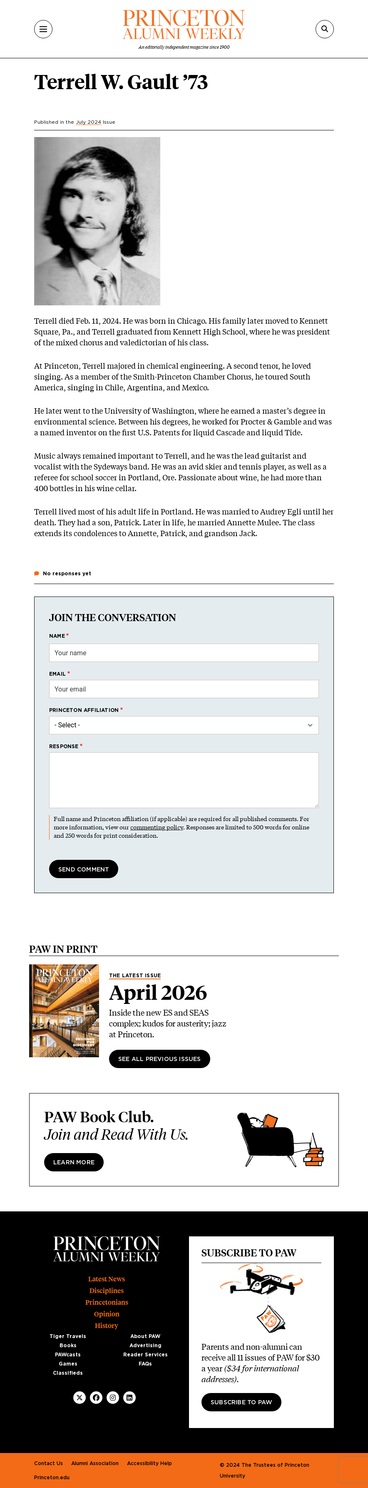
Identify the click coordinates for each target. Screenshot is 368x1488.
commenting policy (156, 827)
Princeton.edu (52, 1477)
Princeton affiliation (84, 710)
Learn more (73, 1163)
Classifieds (68, 1373)
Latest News (106, 1279)
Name (57, 636)
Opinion (106, 1314)
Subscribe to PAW (241, 1403)
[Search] (325, 29)
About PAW (145, 1336)
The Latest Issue (135, 975)
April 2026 (158, 993)
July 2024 (88, 122)
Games (68, 1363)
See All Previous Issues (159, 1059)
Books (68, 1345)
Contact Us (48, 1463)
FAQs (145, 1363)
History (106, 1326)
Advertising (145, 1345)
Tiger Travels (68, 1336)
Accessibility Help (149, 1463)
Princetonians (106, 1302)
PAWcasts (68, 1354)
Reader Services (145, 1354)
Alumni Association (95, 1463)
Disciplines (107, 1291)
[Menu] (43, 29)
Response (64, 746)
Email (57, 674)
